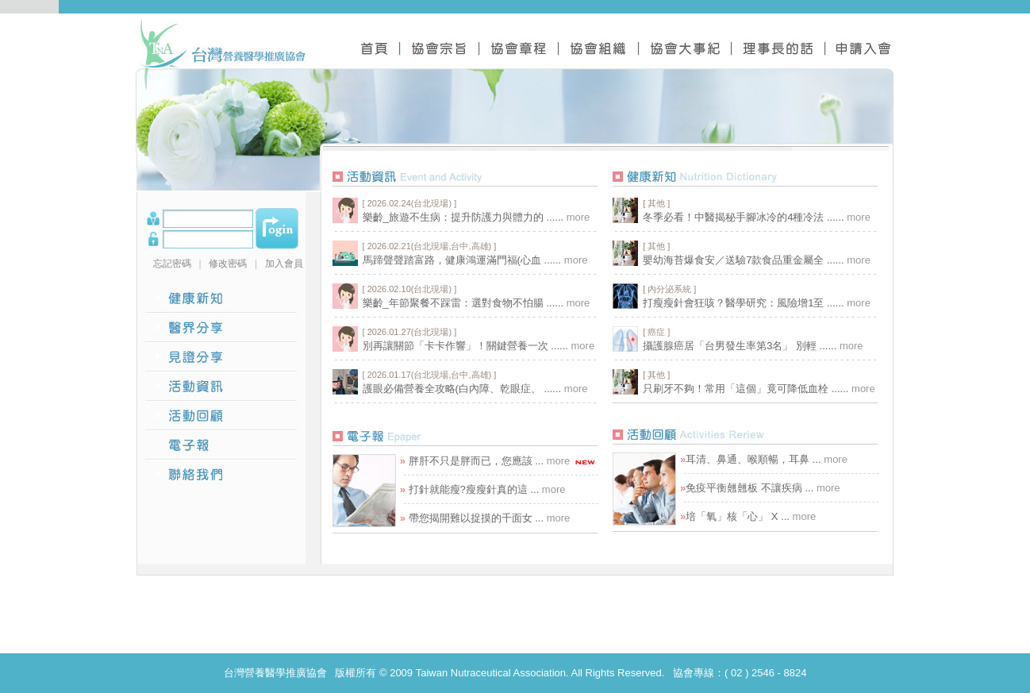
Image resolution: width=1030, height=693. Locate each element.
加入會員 (284, 263)
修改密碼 (228, 263)
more (578, 217)
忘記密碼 (172, 263)
